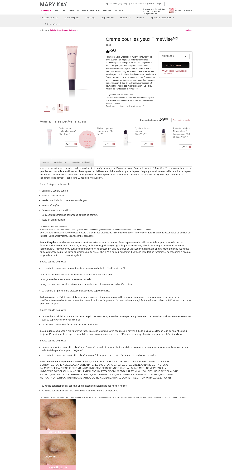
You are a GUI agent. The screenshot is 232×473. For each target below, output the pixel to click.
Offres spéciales (52, 24)
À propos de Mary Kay (114, 3)
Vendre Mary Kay (91, 10)
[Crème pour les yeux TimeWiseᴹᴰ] (71, 68)
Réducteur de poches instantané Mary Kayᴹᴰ (67, 131)
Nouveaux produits (49, 17)
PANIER (183, 10)
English (160, 3)
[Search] (178, 4)
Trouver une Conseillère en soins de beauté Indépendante (154, 11)
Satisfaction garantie (146, 3)
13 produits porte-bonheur (162, 17)
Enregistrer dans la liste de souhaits (175, 72)
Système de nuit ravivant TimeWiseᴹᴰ (142, 131)
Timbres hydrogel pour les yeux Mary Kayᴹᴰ (106, 131)
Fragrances (125, 17)
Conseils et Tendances (66, 10)
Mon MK (106, 10)
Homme (140, 17)
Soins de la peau (71, 17)
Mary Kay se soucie (130, 3)
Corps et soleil (107, 17)
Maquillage (90, 17)
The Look (119, 10)
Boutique (45, 10)
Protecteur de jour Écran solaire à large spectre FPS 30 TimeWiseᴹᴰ (181, 132)
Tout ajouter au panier (181, 120)
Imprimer (188, 30)
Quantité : (168, 55)
